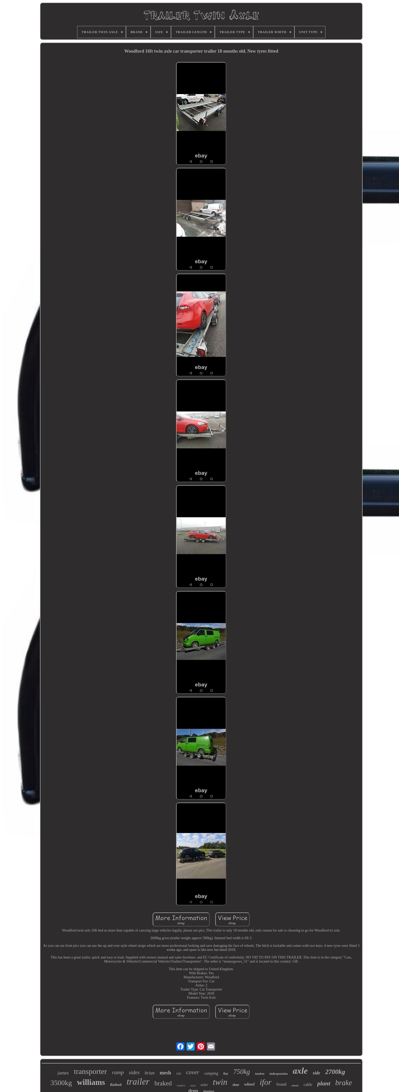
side (316, 1072)
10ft (178, 1073)
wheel (249, 1084)
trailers (181, 1085)
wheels (294, 1085)
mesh (165, 1072)
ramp (118, 1072)
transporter (90, 1071)
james (63, 1072)
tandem (259, 1073)
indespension (278, 1073)
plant (323, 1083)
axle (300, 1070)
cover (192, 1072)
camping (211, 1073)
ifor (265, 1082)
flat (225, 1073)
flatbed (116, 1085)
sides (134, 1072)
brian (150, 1072)
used (192, 1085)
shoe (235, 1085)
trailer (138, 1082)
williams (91, 1082)
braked (163, 1083)
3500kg (61, 1083)
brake (343, 1083)
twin (220, 1082)
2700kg (335, 1071)
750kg (241, 1071)
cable (308, 1084)
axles (204, 1085)
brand (282, 1084)
